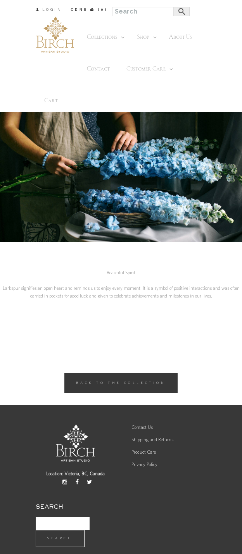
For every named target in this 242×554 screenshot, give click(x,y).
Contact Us (142, 427)
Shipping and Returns (152, 439)
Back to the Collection (121, 383)
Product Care (143, 452)
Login (52, 10)
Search (60, 538)
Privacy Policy (144, 464)
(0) (103, 10)
